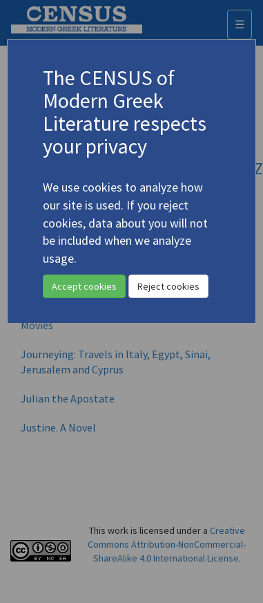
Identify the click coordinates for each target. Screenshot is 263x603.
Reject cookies (168, 286)
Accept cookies (84, 286)
